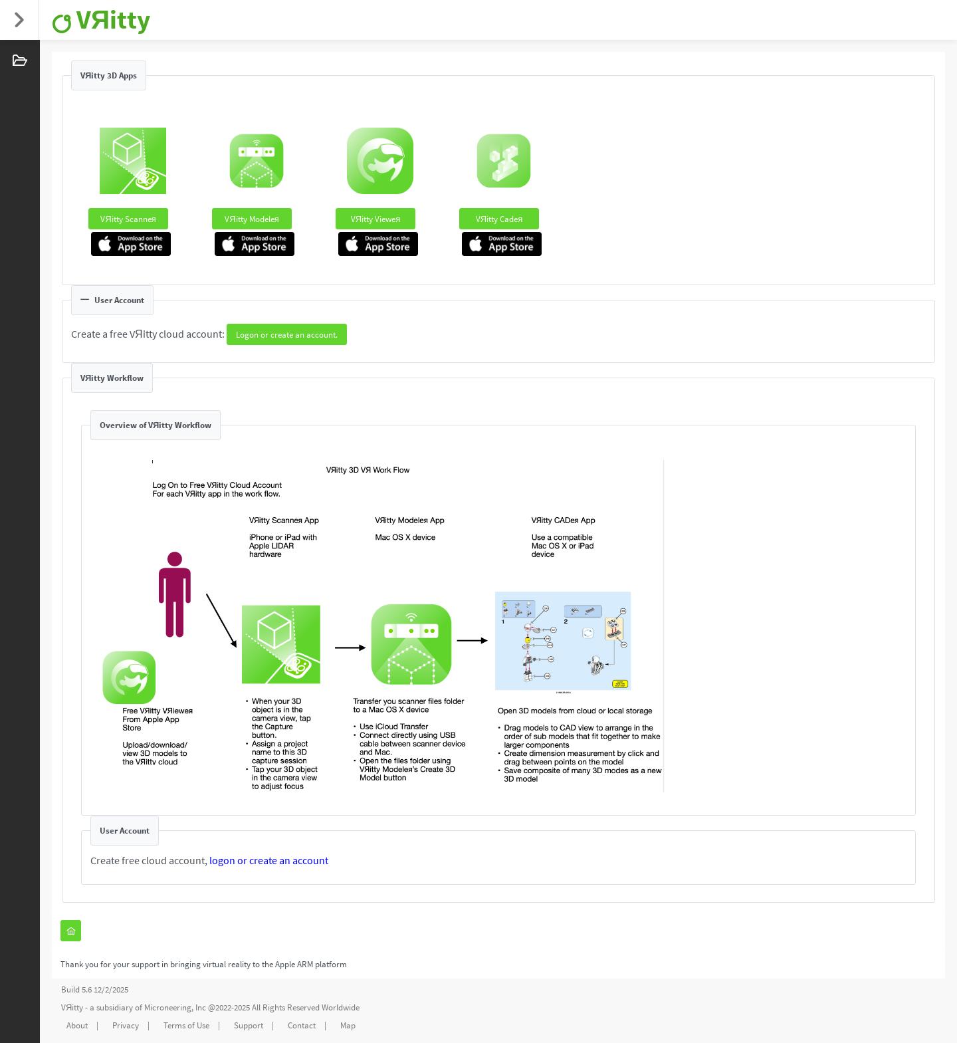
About (77, 1025)
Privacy (125, 1025)
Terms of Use (186, 1025)
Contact (302, 1025)
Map (348, 1025)
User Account (112, 300)
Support (248, 1025)
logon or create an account (268, 860)
